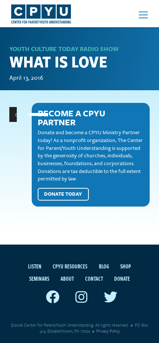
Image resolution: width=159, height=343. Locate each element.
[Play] (19, 114)
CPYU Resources (70, 266)
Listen (34, 266)
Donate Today (63, 194)
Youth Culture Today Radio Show (64, 48)
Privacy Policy (108, 331)
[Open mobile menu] (143, 15)
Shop (125, 266)
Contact (94, 278)
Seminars (39, 278)
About (67, 278)
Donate (122, 278)
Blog (104, 266)
